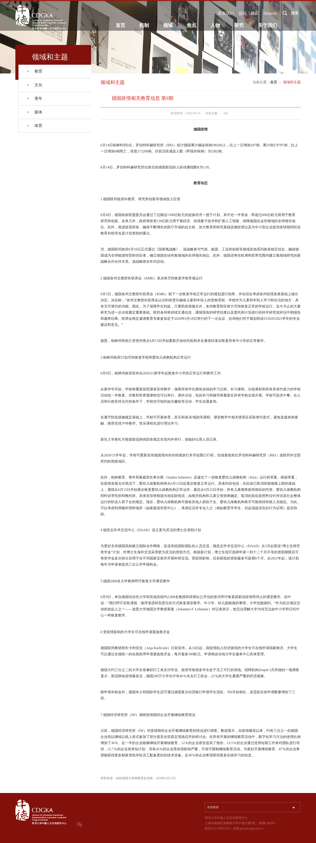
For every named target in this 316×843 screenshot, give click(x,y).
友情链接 (213, 807)
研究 (239, 25)
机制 (144, 25)
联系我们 (226, 13)
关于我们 (267, 25)
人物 (215, 25)
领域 (168, 25)
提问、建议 (249, 13)
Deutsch (270, 13)
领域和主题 (292, 82)
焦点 (191, 25)
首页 (120, 25)
